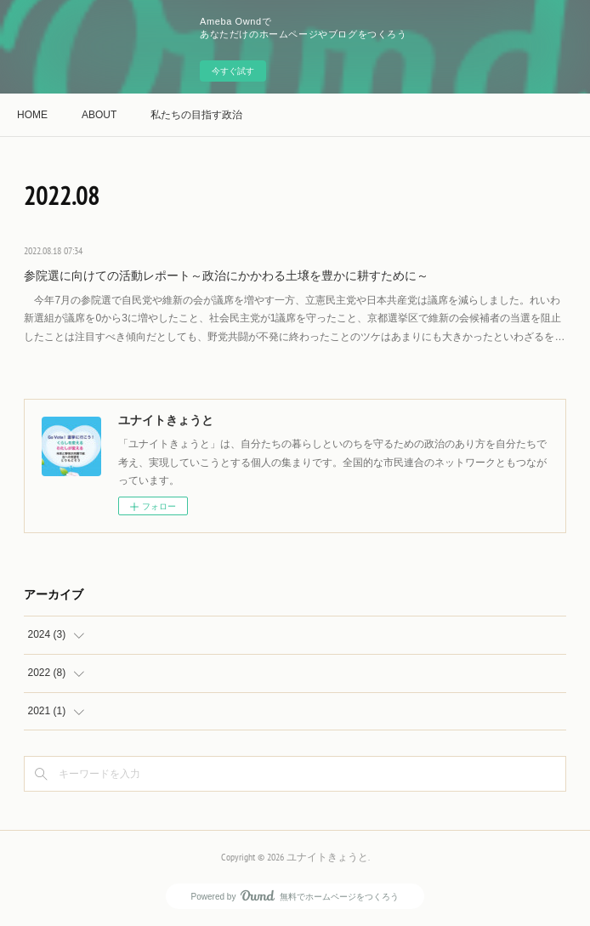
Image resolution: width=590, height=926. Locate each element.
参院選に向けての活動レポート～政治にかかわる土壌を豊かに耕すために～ (226, 275)
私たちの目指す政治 (196, 115)
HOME (32, 115)
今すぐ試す (233, 71)
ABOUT (99, 115)
